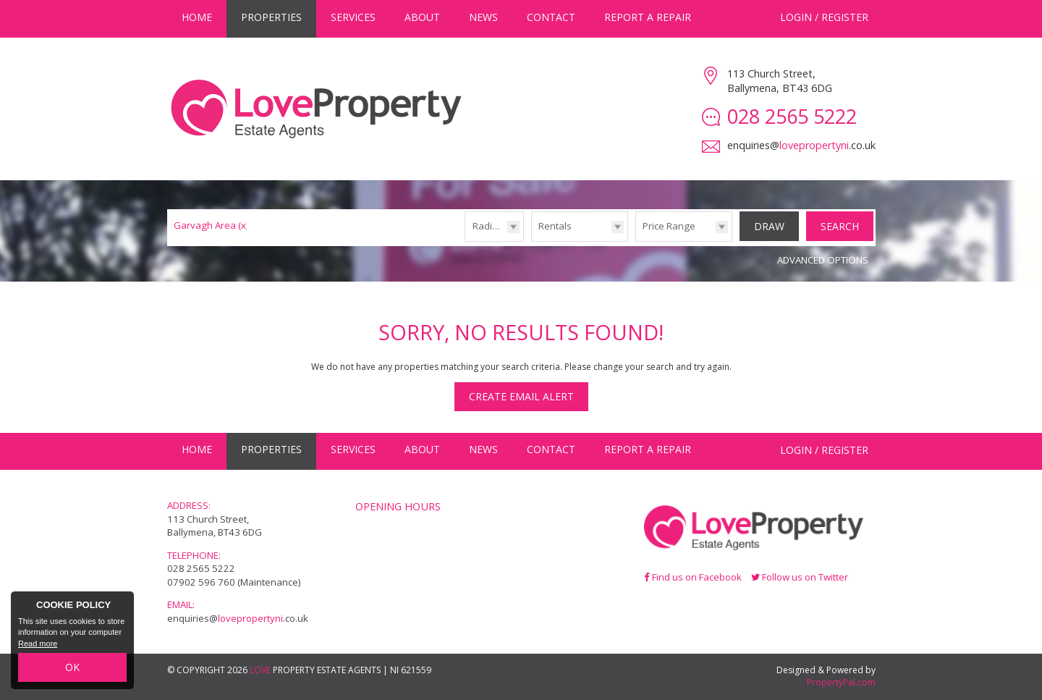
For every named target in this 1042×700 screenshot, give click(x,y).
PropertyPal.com (841, 682)
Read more (37, 643)
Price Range (669, 225)
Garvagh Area (211, 225)
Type (531, 240)
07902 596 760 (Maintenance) (234, 582)
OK (72, 667)
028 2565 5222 (201, 568)
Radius (488, 225)
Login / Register (824, 17)
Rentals (555, 225)
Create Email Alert (521, 396)
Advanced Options (822, 259)
